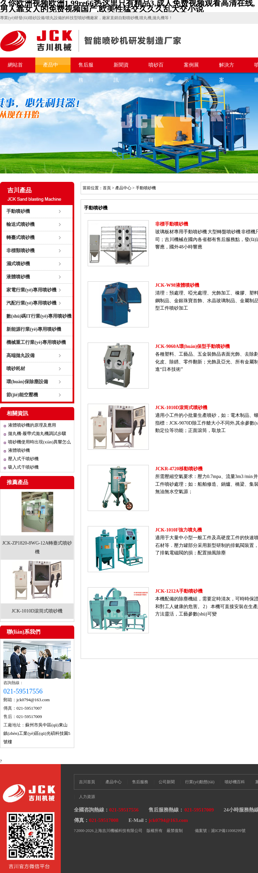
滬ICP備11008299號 (228, 830)
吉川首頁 (87, 782)
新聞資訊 (121, 67)
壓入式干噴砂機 (23, 458)
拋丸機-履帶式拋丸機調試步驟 (37, 433)
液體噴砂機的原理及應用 (32, 425)
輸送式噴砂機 (20, 224)
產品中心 (50, 67)
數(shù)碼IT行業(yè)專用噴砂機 (39, 316)
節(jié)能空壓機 (22, 394)
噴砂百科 (156, 67)
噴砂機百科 (235, 782)
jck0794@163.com (33, 699)
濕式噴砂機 (18, 263)
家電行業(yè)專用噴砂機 (31, 289)
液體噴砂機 (18, 276)
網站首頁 (15, 67)
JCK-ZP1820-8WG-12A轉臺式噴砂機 (37, 547)
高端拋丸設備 (20, 355)
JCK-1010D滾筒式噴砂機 (37, 610)
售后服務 (85, 67)
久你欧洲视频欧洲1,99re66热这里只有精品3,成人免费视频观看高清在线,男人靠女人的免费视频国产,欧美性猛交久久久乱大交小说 (127, 6)
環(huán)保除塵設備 (27, 381)
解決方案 (226, 67)
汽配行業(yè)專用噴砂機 (31, 303)
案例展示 (191, 67)
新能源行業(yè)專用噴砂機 (33, 329)
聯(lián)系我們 (23, 632)
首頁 (107, 188)
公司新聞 (167, 782)
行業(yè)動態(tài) (199, 782)
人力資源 (87, 796)
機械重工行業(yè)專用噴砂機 (36, 342)
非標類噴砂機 (20, 250)
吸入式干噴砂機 (23, 467)
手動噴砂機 (18, 211)
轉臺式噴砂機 (20, 237)
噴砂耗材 (15, 368)
